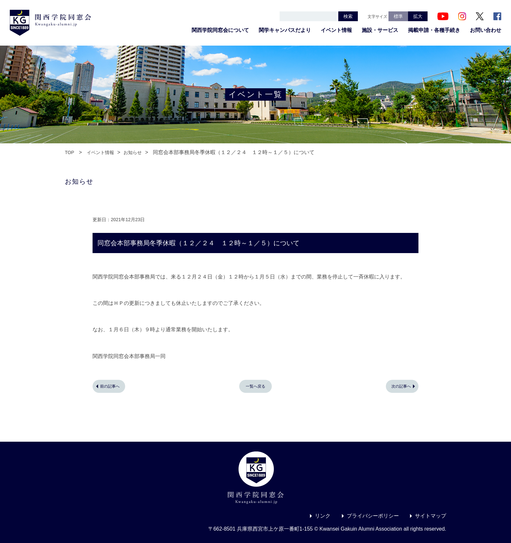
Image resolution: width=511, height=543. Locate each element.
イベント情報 (336, 30)
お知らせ (133, 152)
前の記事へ (110, 386)
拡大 (417, 16)
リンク (322, 516)
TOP (69, 152)
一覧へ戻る (255, 386)
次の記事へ (401, 386)
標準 (398, 16)
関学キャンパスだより (285, 30)
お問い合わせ (485, 30)
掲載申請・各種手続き (434, 30)
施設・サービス (380, 30)
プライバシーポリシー (373, 516)
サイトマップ (430, 516)
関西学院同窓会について (220, 30)
